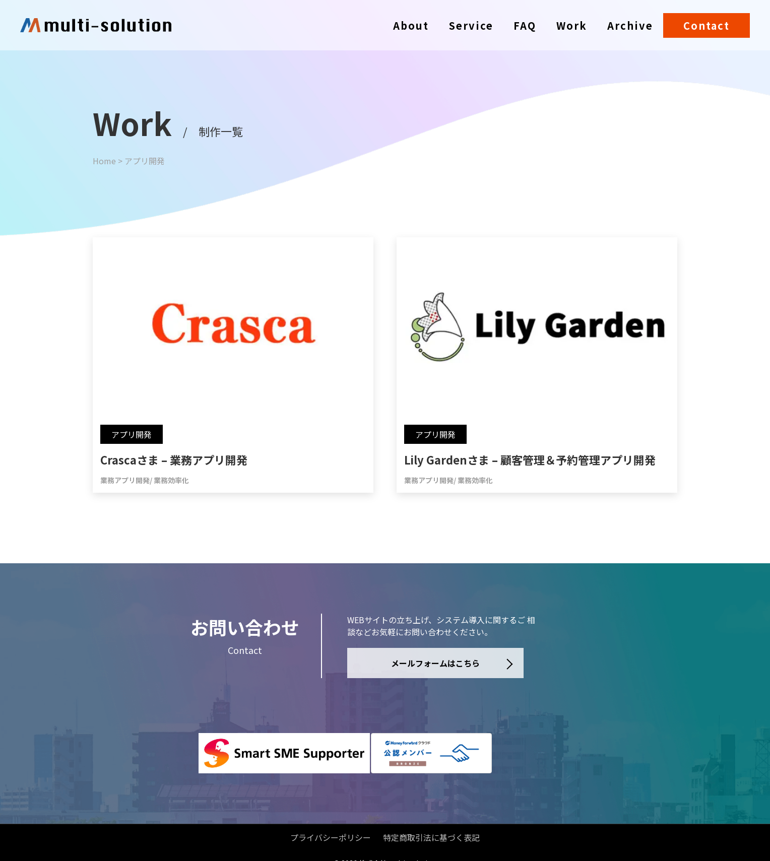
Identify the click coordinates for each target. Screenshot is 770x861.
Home (104, 161)
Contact (706, 25)
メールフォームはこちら (435, 663)
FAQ (525, 25)
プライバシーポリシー (330, 823)
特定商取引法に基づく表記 (431, 823)
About (411, 25)
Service (471, 25)
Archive (630, 25)
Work (571, 25)
